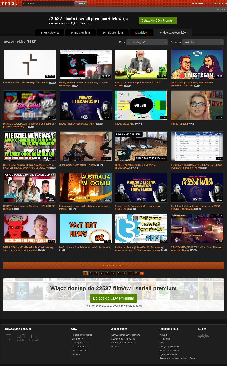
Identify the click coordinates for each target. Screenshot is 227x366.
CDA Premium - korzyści (123, 339)
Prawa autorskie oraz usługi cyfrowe (177, 358)
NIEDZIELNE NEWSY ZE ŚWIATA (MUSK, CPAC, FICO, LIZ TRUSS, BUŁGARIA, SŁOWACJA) (28, 166)
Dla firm (115, 346)
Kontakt (163, 335)
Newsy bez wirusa (124, 124)
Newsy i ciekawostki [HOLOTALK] (77, 124)
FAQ (162, 342)
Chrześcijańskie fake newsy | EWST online (25, 82)
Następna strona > (111, 265)
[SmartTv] (23, 342)
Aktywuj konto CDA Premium (125, 335)
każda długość (147, 42)
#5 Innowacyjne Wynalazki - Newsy (77, 165)
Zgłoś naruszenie (168, 354)
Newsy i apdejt (178, 124)
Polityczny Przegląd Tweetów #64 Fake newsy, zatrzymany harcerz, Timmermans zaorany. (139, 248)
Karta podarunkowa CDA (123, 342)
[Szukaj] (48, 3)
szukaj (81, 3)
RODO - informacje (169, 350)
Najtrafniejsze (203, 42)
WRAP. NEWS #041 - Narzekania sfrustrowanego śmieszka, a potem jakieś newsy (28, 248)
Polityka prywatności (170, 346)
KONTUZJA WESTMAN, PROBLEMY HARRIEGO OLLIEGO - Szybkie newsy (196, 166)
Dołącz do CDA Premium (113, 298)
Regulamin (165, 339)
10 (136, 273)
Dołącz (157, 20)
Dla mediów (77, 339)
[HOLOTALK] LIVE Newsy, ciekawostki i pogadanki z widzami (192, 84)
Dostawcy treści (79, 346)
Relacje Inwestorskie (82, 335)
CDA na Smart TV (80, 350)
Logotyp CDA (78, 342)
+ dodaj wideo (220, 10)
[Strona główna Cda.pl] (10, 3)
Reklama (76, 354)
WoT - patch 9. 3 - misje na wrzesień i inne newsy (85, 247)
